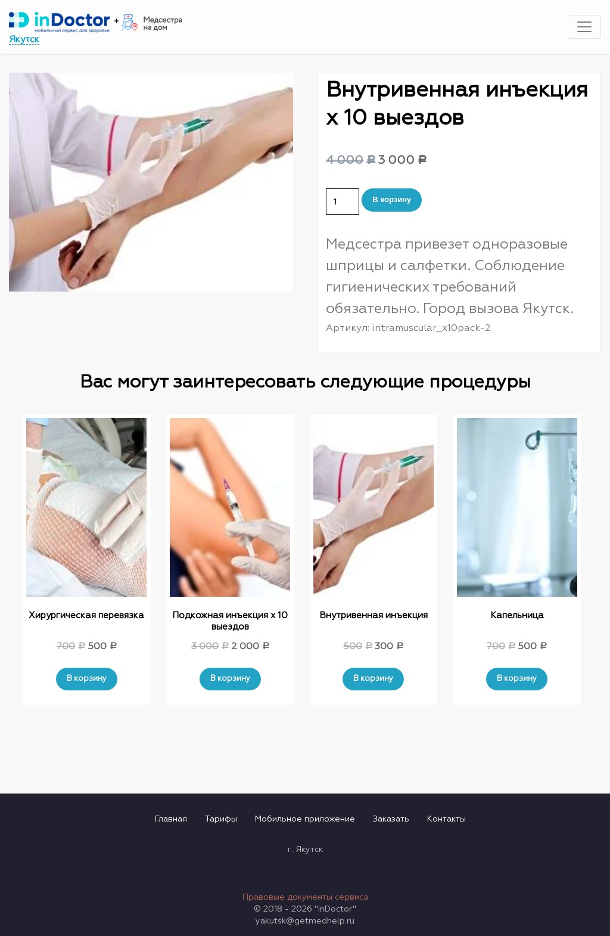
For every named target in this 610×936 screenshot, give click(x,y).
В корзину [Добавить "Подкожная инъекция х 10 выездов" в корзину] (230, 679)
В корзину (391, 199)
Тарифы (221, 819)
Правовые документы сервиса (305, 897)
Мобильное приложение (305, 819)
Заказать (391, 819)
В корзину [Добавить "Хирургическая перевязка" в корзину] (87, 679)
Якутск (24, 39)
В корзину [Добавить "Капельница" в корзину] (517, 679)
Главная (171, 819)
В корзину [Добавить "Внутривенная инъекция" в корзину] (373, 679)
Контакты (446, 819)
